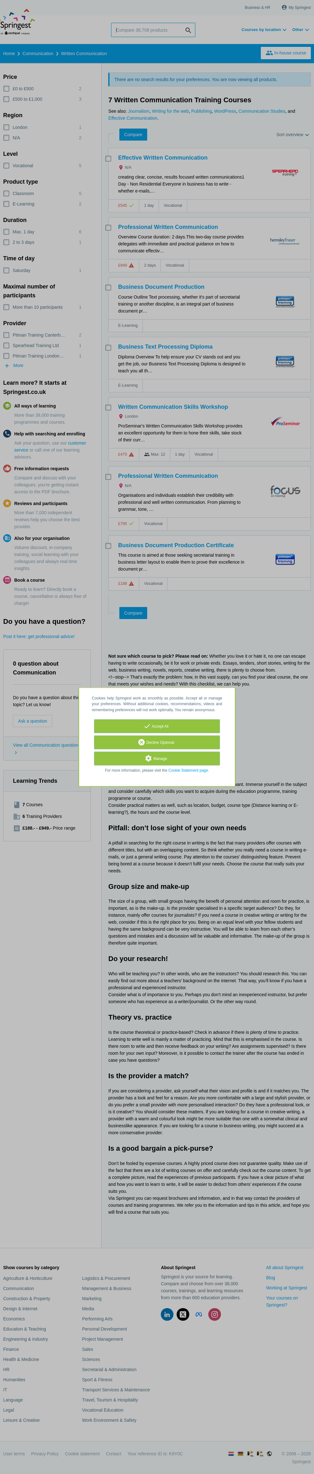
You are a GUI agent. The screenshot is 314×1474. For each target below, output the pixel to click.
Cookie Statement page (188, 770)
